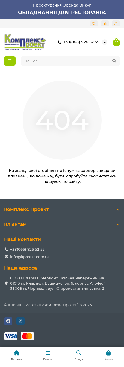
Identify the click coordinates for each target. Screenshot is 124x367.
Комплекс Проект (62, 209)
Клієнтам (62, 224)
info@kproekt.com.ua (30, 256)
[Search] (70, 61)
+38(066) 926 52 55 (77, 42)
